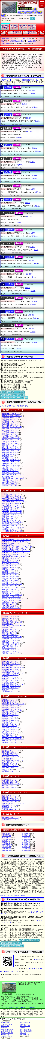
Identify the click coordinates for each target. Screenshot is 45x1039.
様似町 (10, 558)
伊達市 (7, 624)
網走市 (9, 430)
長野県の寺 (6, 850)
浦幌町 (11, 449)
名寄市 (8, 677)
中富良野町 (13, 673)
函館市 (9, 700)
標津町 (10, 573)
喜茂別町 (12, 511)
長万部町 (13, 474)
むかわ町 (11, 762)
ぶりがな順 (4, 406)
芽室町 (10, 766)
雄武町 (10, 465)
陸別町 (11, 800)
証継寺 (9, 230)
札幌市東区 (14, 554)
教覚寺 (8, 128)
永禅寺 (8, 87)
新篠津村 (12, 595)
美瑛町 (10, 707)
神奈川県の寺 (7, 845)
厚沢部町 (12, 427)
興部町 (11, 473)
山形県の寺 (6, 837)
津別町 (10, 631)
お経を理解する (24, 1034)
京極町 (12, 513)
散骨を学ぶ (4, 1027)
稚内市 (10, 818)
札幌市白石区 (16, 545)
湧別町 (11, 784)
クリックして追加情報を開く (14, 1019)
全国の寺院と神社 (8, 38)
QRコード (36, 959)
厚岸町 (11, 425)
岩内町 (11, 440)
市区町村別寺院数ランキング (10, 392)
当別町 (11, 638)
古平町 (11, 731)
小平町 (10, 485)
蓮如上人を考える (6, 1036)
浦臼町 (11, 445)
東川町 (12, 711)
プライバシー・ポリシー (10, 1007)
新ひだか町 (13, 600)
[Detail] (17, 87)
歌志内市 (11, 443)
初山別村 (13, 587)
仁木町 (9, 682)
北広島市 (12, 507)
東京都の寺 (26, 843)
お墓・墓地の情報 (6, 1031)
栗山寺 (8, 145)
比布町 (10, 715)
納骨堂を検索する (25, 1022)
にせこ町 (11, 686)
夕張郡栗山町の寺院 (23, 43)
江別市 (8, 458)
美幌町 (10, 720)
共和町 (11, 514)
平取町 (11, 722)
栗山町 (11, 524)
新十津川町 (14, 598)
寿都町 (10, 602)
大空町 (11, 467)
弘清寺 (9, 213)
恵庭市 (8, 456)
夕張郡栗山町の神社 (16, 41)
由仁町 (9, 785)
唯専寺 (9, 339)
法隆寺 (9, 312)
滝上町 (12, 622)
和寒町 (11, 819)
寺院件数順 (24, 406)
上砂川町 (13, 498)
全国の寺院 (32, 41)
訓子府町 (13, 527)
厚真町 (10, 428)
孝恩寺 (8, 186)
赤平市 (9, 417)
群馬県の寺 (6, 841)
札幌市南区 (14, 556)
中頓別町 (13, 669)
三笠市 (8, 758)
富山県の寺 (6, 847)
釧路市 (8, 518)
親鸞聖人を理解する (7, 1033)
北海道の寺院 (5, 43)
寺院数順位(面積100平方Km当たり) (12, 397)
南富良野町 (14, 760)
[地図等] (32, 90)
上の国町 (13, 500)
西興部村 (13, 684)
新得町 (11, 597)
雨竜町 (11, 451)
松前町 (11, 756)
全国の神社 (26, 38)
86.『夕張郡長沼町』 (15, 32)
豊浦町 (11, 649)
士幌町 (10, 575)
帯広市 (9, 484)
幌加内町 (13, 739)
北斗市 (8, 735)
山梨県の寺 (26, 849)
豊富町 (11, 653)
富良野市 (9, 729)
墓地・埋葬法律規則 (26, 1031)
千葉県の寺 (6, 843)
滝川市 (9, 620)
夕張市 (9, 782)
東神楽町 (13, 709)
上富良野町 (13, 501)
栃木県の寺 (26, 839)
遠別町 (11, 463)
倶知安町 (13, 522)
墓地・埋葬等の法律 (7, 1029)
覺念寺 (8, 101)
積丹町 (12, 584)
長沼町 (11, 671)
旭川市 (10, 419)
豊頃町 (11, 651)
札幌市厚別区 (16, 540)
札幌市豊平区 (16, 551)
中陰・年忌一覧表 (6, 1024)
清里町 (11, 516)
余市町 (10, 787)
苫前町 (11, 646)
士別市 (8, 571)
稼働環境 (23, 1007)
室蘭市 (9, 764)
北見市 (8, 509)
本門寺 (9, 325)
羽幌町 (10, 702)
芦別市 (9, 421)
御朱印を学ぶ (5, 1026)
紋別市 (9, 771)
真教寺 (9, 257)
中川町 (11, 664)
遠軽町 (11, 461)
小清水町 (12, 531)
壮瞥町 (11, 608)
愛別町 (11, 414)
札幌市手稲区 (15, 549)
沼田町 (10, 688)
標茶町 (11, 569)
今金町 (11, 438)
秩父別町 (13, 626)
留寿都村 (10, 805)
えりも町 (11, 460)
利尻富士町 (13, 803)
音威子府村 (13, 478)
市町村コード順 (14, 406)
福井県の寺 (6, 849)
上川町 (11, 494)
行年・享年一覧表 (25, 1026)
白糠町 (11, 591)
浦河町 (11, 447)
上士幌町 (13, 496)
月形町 (11, 629)
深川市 (9, 726)
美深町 (10, 718)
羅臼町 (10, 796)
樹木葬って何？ (6, 1034)
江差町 (10, 454)
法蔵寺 (9, 298)
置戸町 (10, 471)
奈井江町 (11, 662)
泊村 (8, 648)
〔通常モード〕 (7, 80)
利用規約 (32, 1007)
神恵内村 (12, 503)
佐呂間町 (11, 564)
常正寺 (9, 243)
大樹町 (10, 616)
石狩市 (9, 436)
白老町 (11, 589)
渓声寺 (8, 158)
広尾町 (10, 724)
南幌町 (11, 678)
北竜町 (12, 737)
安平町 (10, 432)
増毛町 (10, 753)
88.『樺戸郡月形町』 (30, 32)
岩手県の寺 (26, 834)
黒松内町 (13, 525)
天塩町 (10, 635)
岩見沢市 (11, 441)
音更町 (11, 480)
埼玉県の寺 (26, 841)
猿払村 (10, 562)
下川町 (11, 582)
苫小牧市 (11, 644)
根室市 (8, 689)
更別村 (10, 560)
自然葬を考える (6, 1022)
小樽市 (8, 476)
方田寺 (9, 284)
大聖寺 (9, 271)
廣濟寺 (8, 199)
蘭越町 (11, 798)
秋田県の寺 (26, 836)
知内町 (11, 593)
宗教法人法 (23, 1024)
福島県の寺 (26, 837)
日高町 (10, 713)
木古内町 (12, 505)
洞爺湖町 (12, 642)
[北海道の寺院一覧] (30, 80)
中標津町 (13, 667)
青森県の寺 (6, 834)
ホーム (32, 18)
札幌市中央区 (17, 547)
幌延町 (11, 740)
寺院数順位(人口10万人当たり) (10, 394)
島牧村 (10, 576)
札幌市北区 (13, 541)
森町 (7, 769)
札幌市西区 (13, 552)
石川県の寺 (26, 847)
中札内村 (13, 666)
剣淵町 (11, 529)
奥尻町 (11, 469)
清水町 (10, 578)
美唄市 (8, 716)
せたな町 (11, 606)
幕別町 (11, 751)
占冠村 (11, 580)
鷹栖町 (10, 618)
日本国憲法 (23, 1027)
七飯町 (10, 675)
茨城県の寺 (6, 839)
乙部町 (10, 482)
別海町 (11, 733)
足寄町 (11, 423)
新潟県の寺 (26, 845)
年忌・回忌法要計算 (26, 1029)
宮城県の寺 (6, 836)
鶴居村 (9, 633)
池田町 (10, 434)
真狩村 (10, 755)
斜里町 (10, 586)
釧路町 (10, 520)
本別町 (11, 742)
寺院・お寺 (23, 1033)
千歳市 (8, 627)
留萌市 (8, 807)
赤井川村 (12, 416)
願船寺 (8, 114)
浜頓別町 (13, 704)
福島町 (11, 727)
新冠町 (12, 680)
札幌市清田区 (15, 543)
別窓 (22, 392)
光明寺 (8, 172)
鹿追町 (11, 565)
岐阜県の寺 (26, 850)
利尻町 (10, 802)
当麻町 (10, 640)
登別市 (10, 691)
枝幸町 (10, 452)
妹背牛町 (12, 767)
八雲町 (10, 780)
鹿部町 (10, 567)
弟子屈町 (12, 637)
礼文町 (10, 809)
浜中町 (11, 706)
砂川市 (9, 604)
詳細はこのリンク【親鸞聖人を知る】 (13, 895)
